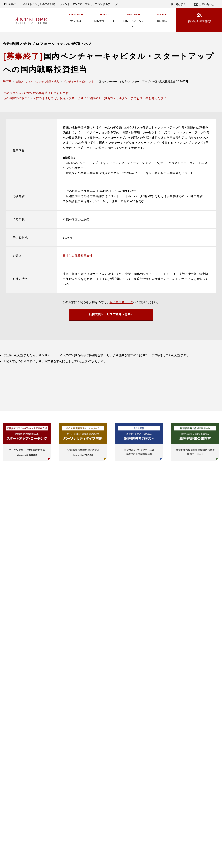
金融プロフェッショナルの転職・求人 (37, 81)
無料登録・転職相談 (199, 21)
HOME (7, 81)
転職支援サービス (121, 302)
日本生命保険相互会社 (77, 255)
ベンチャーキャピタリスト (79, 81)
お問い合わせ (206, 4)
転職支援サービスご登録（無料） (111, 315)
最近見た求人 (178, 4)
